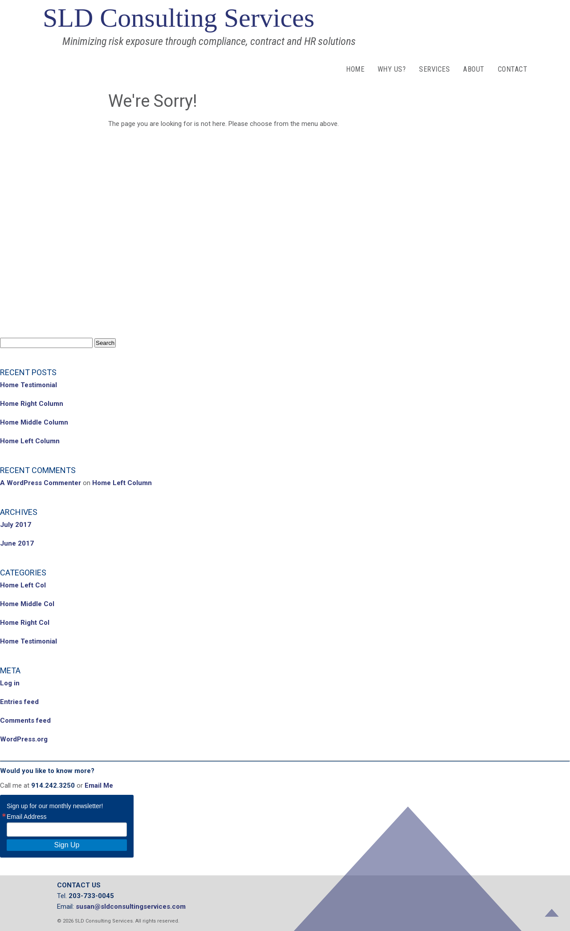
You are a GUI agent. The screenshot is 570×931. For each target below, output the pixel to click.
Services (434, 69)
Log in (10, 683)
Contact (512, 69)
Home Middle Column (34, 422)
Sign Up (67, 845)
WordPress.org (24, 739)
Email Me (99, 785)
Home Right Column (31, 404)
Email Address (26, 817)
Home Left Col (23, 585)
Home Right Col (24, 623)
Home (355, 69)
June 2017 (17, 543)
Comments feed (25, 720)
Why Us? (392, 69)
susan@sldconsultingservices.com (131, 907)
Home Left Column (30, 441)
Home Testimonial (28, 385)
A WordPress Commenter (40, 483)
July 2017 (15, 525)
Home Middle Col (27, 604)
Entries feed (19, 702)
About (473, 69)
